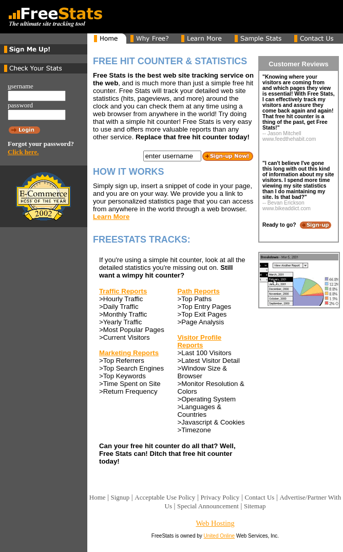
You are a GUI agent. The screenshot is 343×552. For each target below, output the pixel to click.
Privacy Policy (219, 497)
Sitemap (254, 506)
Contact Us (259, 497)
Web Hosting (215, 523)
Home (97, 497)
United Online (219, 536)
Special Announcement (208, 506)
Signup (120, 497)
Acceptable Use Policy (165, 497)
